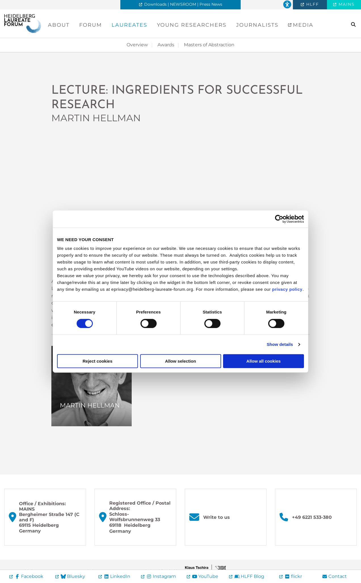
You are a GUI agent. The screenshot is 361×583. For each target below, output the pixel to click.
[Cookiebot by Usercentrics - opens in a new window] (279, 219)
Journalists (257, 25)
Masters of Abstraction (209, 44)
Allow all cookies (263, 361)
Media (302, 25)
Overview (137, 44)
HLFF (312, 4)
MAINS (346, 4)
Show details (280, 344)
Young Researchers (191, 25)
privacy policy (287, 289)
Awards (166, 44)
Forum (90, 25)
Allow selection (180, 361)
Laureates (129, 25)
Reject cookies (97, 361)
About (59, 25)
